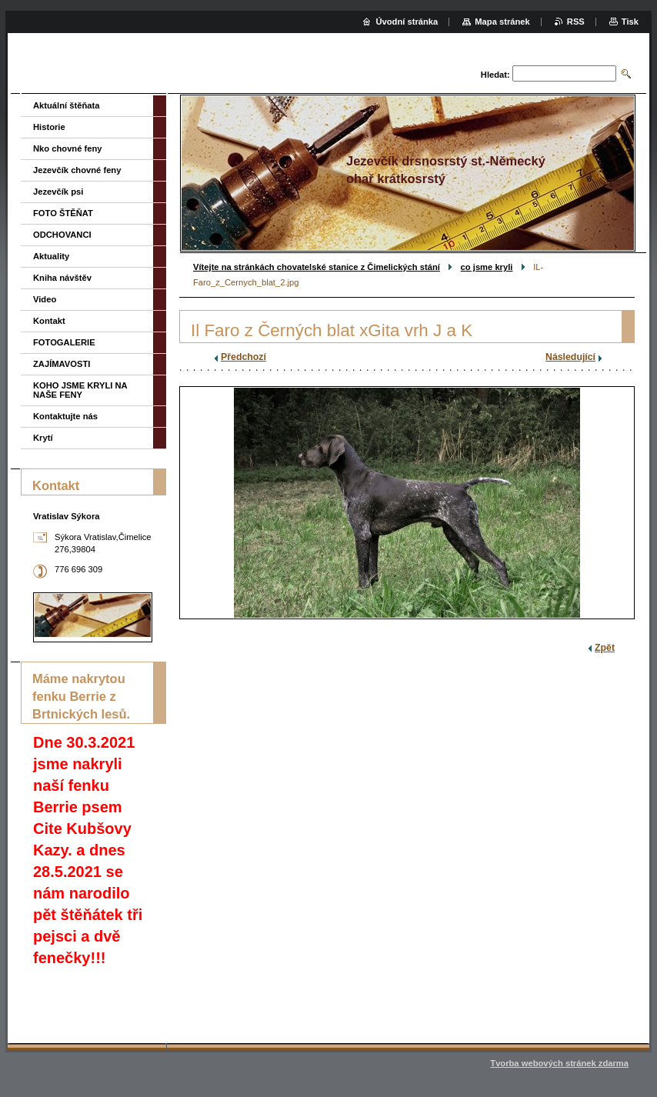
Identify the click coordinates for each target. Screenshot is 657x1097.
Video (44, 299)
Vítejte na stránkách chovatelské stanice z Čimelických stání (316, 267)
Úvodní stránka (406, 21)
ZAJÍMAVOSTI (61, 363)
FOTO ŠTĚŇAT (63, 213)
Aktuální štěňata (66, 105)
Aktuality (51, 256)
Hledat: (495, 74)
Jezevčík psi (58, 191)
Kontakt (49, 320)
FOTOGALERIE (64, 342)
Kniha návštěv (62, 277)
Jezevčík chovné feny (77, 170)
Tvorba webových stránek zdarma (559, 1063)
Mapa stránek (502, 21)
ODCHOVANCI (62, 234)
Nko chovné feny (67, 148)
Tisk (630, 21)
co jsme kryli (487, 267)
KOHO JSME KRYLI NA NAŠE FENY (80, 390)
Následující (570, 357)
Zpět (605, 647)
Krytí (43, 437)
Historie (49, 127)
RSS (576, 21)
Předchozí (243, 357)
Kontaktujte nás (65, 416)
